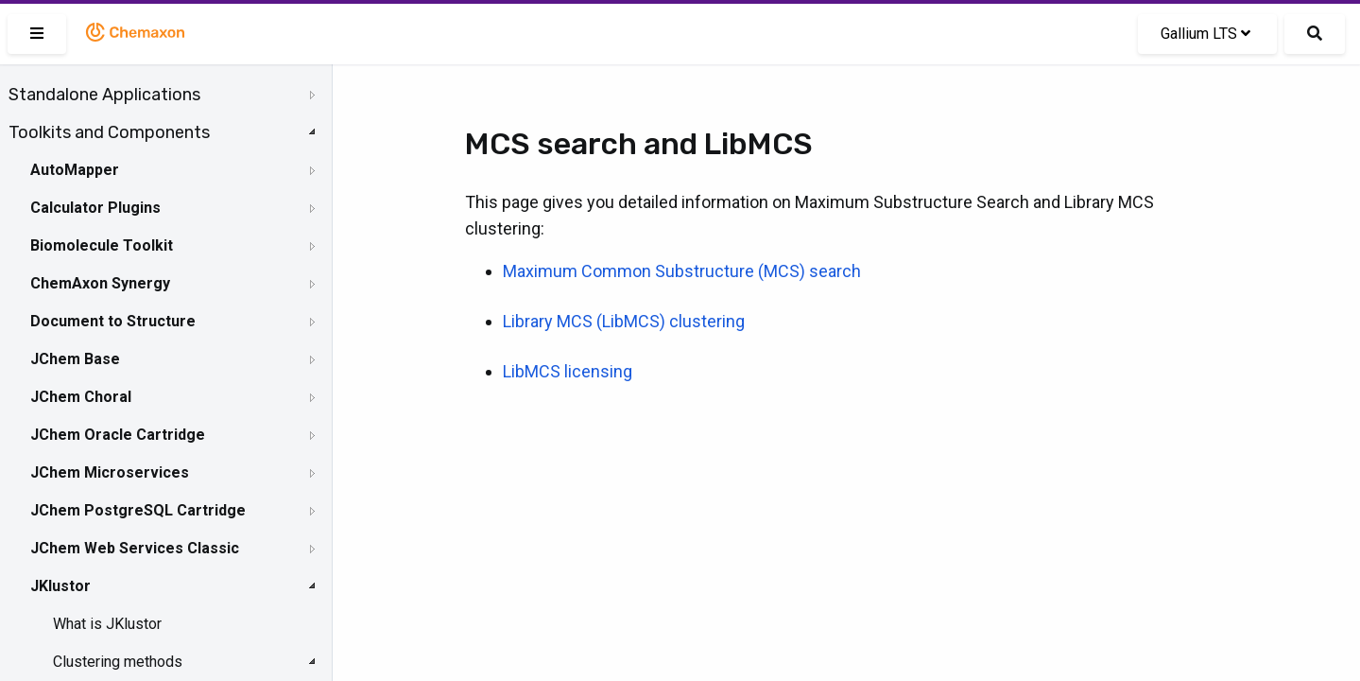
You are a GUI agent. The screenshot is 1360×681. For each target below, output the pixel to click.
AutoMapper (74, 170)
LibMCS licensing (567, 371)
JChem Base (75, 359)
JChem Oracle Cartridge (117, 435)
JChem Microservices (109, 472)
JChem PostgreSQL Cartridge (138, 510)
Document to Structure (113, 321)
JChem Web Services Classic (134, 548)
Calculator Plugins (95, 208)
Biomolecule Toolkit (101, 245)
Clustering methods (117, 662)
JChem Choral (80, 397)
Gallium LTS (1205, 34)
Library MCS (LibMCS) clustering (624, 321)
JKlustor (60, 586)
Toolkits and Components (109, 132)
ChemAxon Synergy (100, 283)
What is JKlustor (107, 624)
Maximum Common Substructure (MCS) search (682, 271)
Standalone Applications (104, 94)
